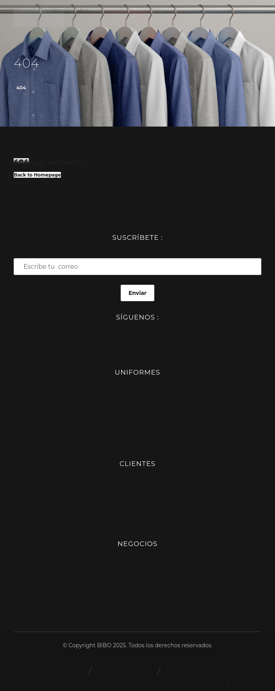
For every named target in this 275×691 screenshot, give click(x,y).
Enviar (137, 292)
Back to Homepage (37, 175)
